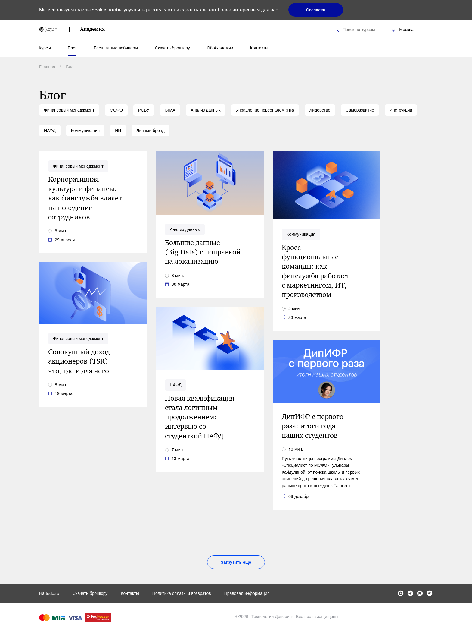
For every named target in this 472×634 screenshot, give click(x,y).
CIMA (170, 109)
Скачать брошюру (172, 47)
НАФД (50, 130)
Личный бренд (150, 130)
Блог (72, 47)
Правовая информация (247, 593)
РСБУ (143, 109)
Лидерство (319, 109)
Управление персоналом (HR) (265, 109)
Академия (92, 29)
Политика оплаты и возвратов (181, 593)
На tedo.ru (49, 593)
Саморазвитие (360, 109)
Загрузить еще (236, 562)
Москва (406, 29)
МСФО (116, 109)
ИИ (118, 130)
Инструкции (401, 109)
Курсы (45, 47)
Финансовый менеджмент (69, 109)
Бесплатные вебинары (116, 47)
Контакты (259, 47)
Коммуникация (85, 130)
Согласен (315, 9)
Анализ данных (206, 109)
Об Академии (220, 47)
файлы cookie (91, 9)
